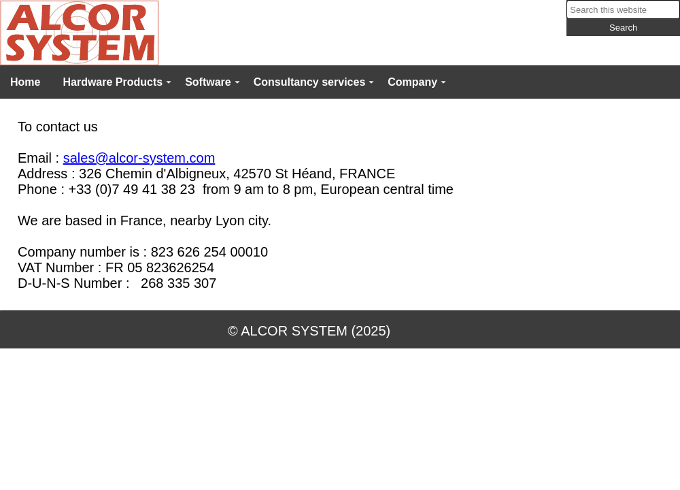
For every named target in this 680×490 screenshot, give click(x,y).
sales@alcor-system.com (139, 157)
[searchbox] (623, 9)
